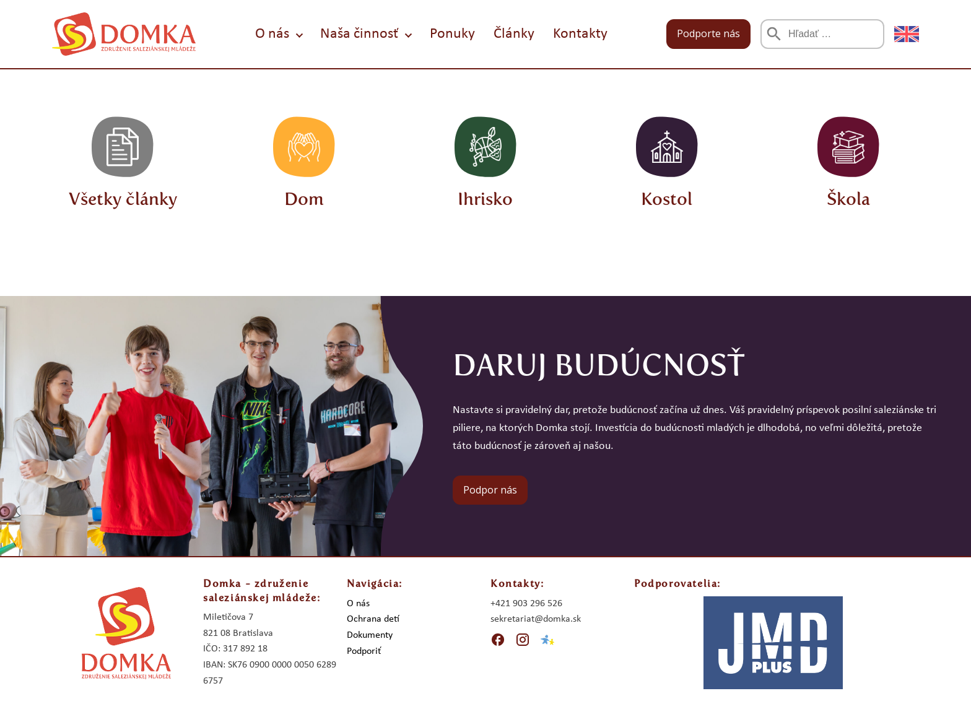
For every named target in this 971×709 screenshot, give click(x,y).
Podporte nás (708, 33)
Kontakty (580, 34)
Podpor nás (490, 490)
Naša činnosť (359, 34)
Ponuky (452, 34)
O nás (272, 34)
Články (514, 34)
